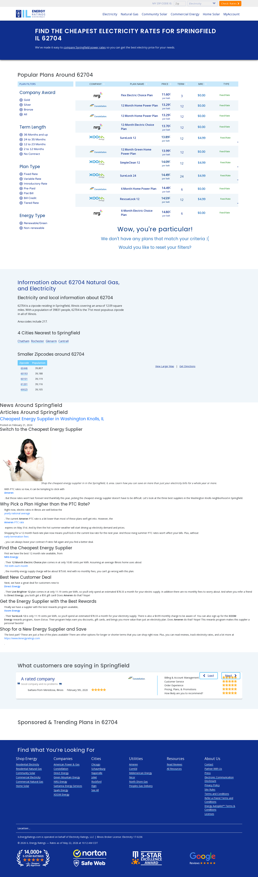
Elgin (94, 785)
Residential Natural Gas (29, 768)
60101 (24, 378)
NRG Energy (11, 557)
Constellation (61, 768)
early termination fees (16, 536)
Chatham (23, 341)
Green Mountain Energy (67, 777)
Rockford (96, 781)
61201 (24, 384)
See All (95, 790)
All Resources (174, 768)
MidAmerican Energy (140, 773)
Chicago (95, 764)
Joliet (94, 777)
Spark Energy (61, 790)
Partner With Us (213, 768)
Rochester (37, 341)
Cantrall (63, 341)
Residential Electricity (27, 764)
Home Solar (211, 14)
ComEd (133, 768)
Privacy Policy (212, 785)
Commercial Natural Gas (29, 781)
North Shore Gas (138, 781)
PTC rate (14, 522)
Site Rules (210, 789)
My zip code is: (162, 3)
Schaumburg (98, 768)
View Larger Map (164, 366)
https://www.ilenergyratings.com (22, 638)
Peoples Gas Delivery (141, 785)
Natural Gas (129, 14)
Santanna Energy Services (68, 785)
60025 (24, 389)
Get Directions (187, 366)
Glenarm (51, 341)
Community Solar (154, 14)
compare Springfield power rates (85, 47)
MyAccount (231, 14)
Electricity (110, 14)
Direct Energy (12, 586)
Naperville (96, 773)
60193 (24, 373)
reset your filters (172, 247)
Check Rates (230, 3)
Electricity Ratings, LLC (81, 837)
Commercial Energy (185, 14)
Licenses (209, 813)
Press (208, 773)
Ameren (9, 492)
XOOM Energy (61, 794)
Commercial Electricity (28, 777)
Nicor (132, 777)
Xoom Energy (12, 610)
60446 (24, 368)
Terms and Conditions (217, 793)
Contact (209, 764)
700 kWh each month (16, 566)
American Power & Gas (67, 764)
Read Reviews (174, 764)
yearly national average (17, 513)
